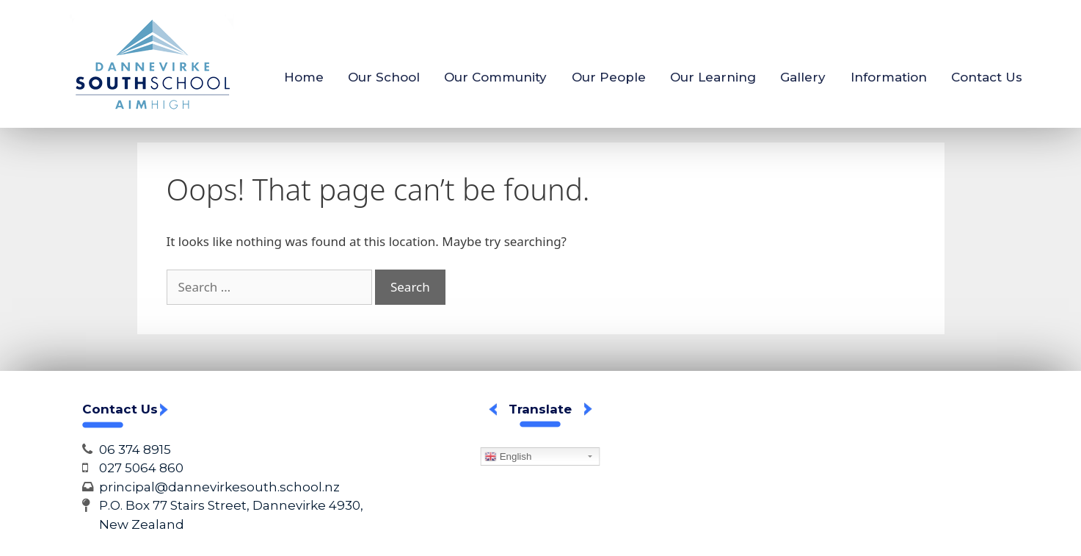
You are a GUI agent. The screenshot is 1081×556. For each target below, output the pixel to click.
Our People (609, 77)
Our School (384, 77)
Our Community (495, 77)
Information (889, 77)
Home (304, 77)
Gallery (803, 77)
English (508, 457)
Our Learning (713, 77)
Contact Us (986, 77)
